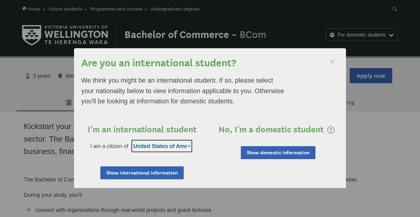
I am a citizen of (109, 146)
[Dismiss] (332, 62)
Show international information (142, 173)
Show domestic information (278, 152)
